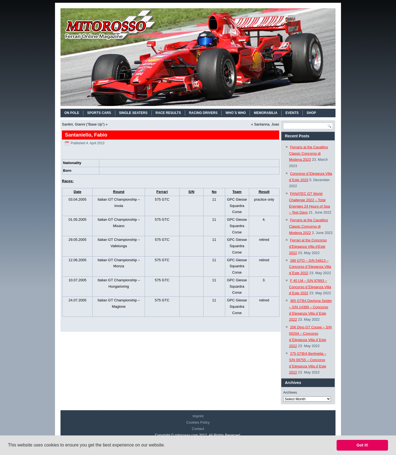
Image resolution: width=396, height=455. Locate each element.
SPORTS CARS (99, 113)
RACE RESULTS (168, 113)
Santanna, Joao (266, 124)
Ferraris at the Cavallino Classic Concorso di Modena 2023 (308, 153)
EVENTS (292, 113)
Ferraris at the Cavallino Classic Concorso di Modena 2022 (308, 226)
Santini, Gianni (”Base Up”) (83, 124)
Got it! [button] (362, 445)
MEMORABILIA (265, 113)
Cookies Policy (198, 422)
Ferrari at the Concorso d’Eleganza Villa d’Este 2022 (308, 246)
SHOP (311, 113)
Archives (290, 392)
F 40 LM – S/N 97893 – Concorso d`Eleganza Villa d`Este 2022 (310, 287)
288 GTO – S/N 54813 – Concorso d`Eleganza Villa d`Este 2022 (310, 266)
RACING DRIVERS (203, 113)
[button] (167, 445)
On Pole (71, 113)
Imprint (198, 416)
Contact (198, 429)
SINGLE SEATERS (133, 113)
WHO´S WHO (236, 113)
